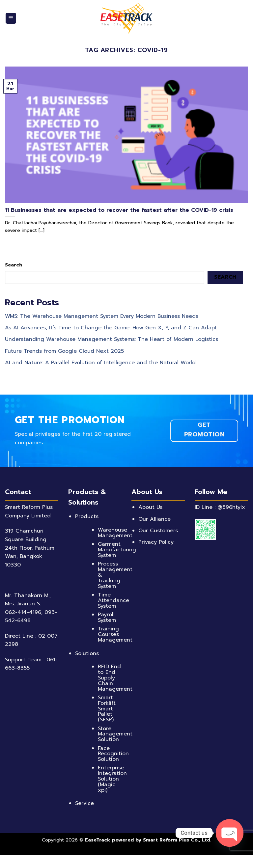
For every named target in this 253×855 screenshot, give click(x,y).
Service (84, 803)
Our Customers (158, 531)
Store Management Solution (115, 734)
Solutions (87, 653)
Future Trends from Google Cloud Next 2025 (64, 351)
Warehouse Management (115, 532)
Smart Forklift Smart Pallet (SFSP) (107, 709)
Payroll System (107, 617)
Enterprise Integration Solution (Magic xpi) (112, 779)
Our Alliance (154, 519)
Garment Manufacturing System (117, 549)
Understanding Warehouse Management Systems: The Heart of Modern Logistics (111, 339)
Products (86, 516)
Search (13, 264)
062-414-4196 (23, 612)
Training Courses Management (115, 634)
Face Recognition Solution (113, 753)
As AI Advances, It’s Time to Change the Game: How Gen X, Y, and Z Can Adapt (111, 328)
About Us (150, 507)
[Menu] (11, 18)
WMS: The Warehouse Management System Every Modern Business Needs (101, 316)
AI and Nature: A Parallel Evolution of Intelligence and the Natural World (100, 363)
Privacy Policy (156, 542)
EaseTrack (97, 839)
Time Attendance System (113, 600)
